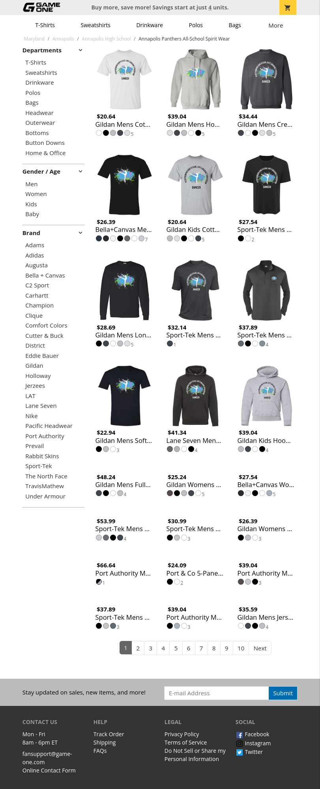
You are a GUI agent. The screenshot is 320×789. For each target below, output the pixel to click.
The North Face (46, 476)
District (35, 345)
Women (36, 194)
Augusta (36, 265)
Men (31, 184)
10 (241, 648)
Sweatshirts (95, 25)
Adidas (34, 255)
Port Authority (44, 436)
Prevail (34, 446)
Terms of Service (186, 742)
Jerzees (35, 385)
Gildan (34, 365)
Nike (31, 416)
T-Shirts (45, 25)
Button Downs (45, 142)
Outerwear (40, 122)
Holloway (38, 375)
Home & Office (45, 153)
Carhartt (36, 295)
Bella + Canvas (45, 275)
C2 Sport (37, 285)
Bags (235, 25)
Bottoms (37, 133)
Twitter (249, 752)
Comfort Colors (46, 325)
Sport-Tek (38, 466)
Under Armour (45, 496)
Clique (34, 315)
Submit (283, 693)
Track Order (109, 734)
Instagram (253, 743)
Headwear (39, 112)
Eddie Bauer (42, 355)
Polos (196, 25)
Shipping (105, 742)
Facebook (252, 734)
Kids (31, 204)
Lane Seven (40, 405)
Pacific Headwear (49, 425)
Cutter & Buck (44, 335)
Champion (39, 305)
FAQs (100, 750)
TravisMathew (44, 486)
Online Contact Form (49, 770)
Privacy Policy (182, 734)
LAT (30, 396)
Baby (32, 214)
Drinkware (149, 25)
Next (260, 648)
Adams (34, 245)
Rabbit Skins (42, 456)
